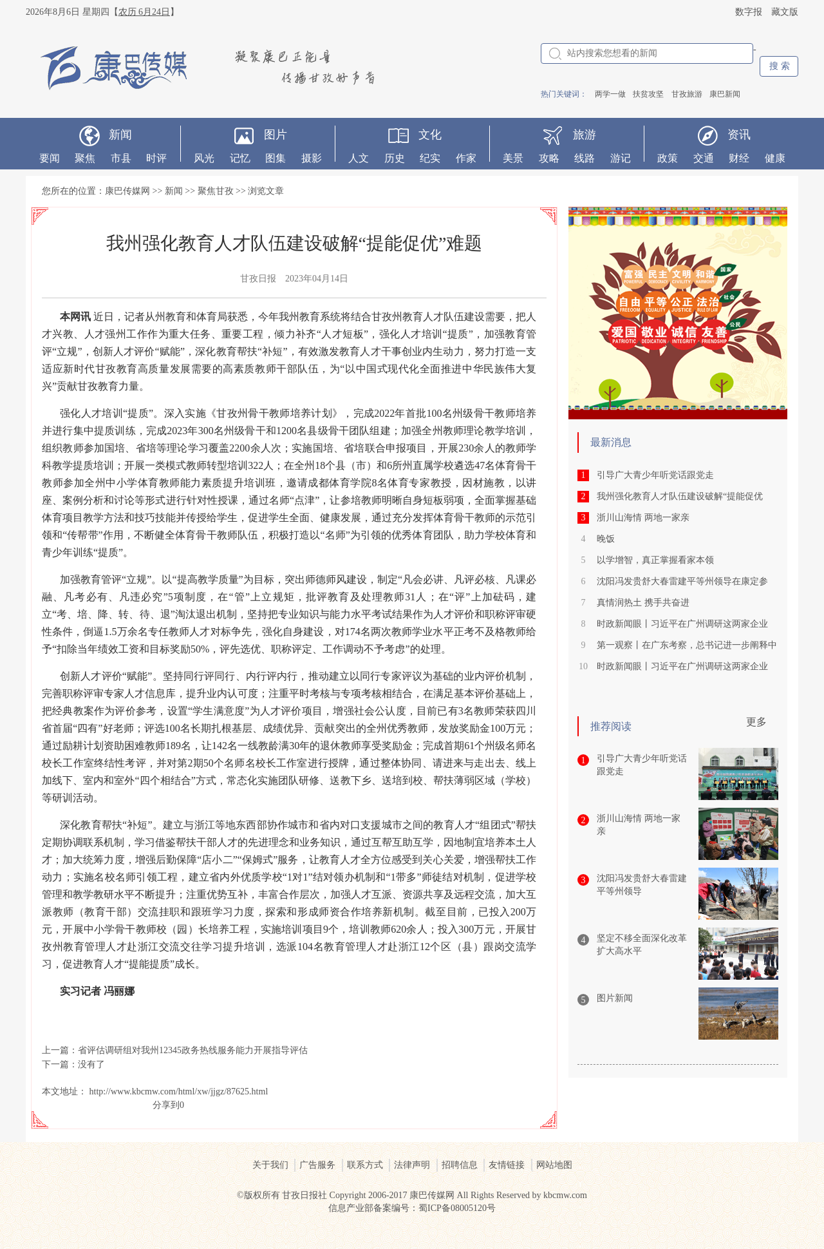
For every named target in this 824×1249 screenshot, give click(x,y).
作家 (466, 158)
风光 (204, 158)
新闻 (120, 134)
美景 (513, 158)
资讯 (739, 134)
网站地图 (554, 1165)
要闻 (49, 158)
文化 (430, 134)
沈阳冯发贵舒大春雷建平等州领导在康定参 (682, 581)
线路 (584, 158)
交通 (703, 158)
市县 (121, 158)
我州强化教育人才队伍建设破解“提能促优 (680, 496)
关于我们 (270, 1165)
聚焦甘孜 (216, 191)
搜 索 (779, 66)
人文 (358, 158)
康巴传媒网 (127, 191)
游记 (620, 158)
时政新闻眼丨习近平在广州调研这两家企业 (682, 624)
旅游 (584, 134)
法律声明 (412, 1165)
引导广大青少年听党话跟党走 (655, 475)
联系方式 (365, 1165)
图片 (275, 134)
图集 (275, 158)
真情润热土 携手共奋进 (643, 602)
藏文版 (784, 12)
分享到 (166, 1105)
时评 (156, 158)
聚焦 (85, 158)
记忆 (240, 158)
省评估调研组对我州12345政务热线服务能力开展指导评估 (193, 1050)
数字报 (748, 12)
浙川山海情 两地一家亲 (643, 517)
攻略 (549, 158)
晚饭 (606, 539)
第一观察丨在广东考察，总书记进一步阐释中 (687, 645)
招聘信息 (460, 1165)
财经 (739, 158)
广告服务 (317, 1165)
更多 (756, 721)
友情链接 (507, 1165)
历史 (394, 158)
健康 (775, 158)
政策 (667, 158)
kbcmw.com (565, 1195)
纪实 (430, 158)
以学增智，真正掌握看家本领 (655, 560)
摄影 (311, 158)
